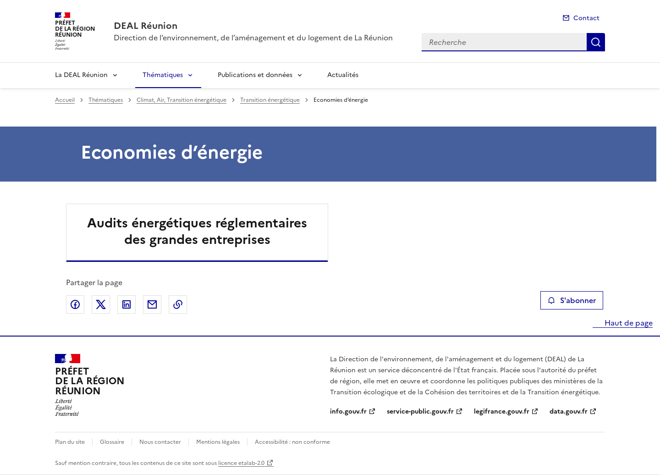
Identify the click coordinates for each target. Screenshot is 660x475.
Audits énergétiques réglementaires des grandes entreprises (197, 231)
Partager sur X (101, 304)
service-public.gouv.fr (420, 411)
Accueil (65, 100)
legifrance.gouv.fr (501, 411)
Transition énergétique (270, 100)
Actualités (342, 75)
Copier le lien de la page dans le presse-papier (178, 304)
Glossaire (112, 442)
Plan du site (70, 442)
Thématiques (163, 75)
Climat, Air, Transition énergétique (181, 100)
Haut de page (628, 322)
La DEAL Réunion (81, 75)
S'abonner (572, 300)
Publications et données (255, 75)
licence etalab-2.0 (241, 463)
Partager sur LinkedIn (126, 304)
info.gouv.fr (348, 411)
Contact (586, 18)
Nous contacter (160, 442)
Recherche (596, 42)
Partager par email (152, 304)
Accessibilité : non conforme (292, 442)
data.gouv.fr (569, 411)
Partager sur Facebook (75, 304)
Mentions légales (218, 442)
